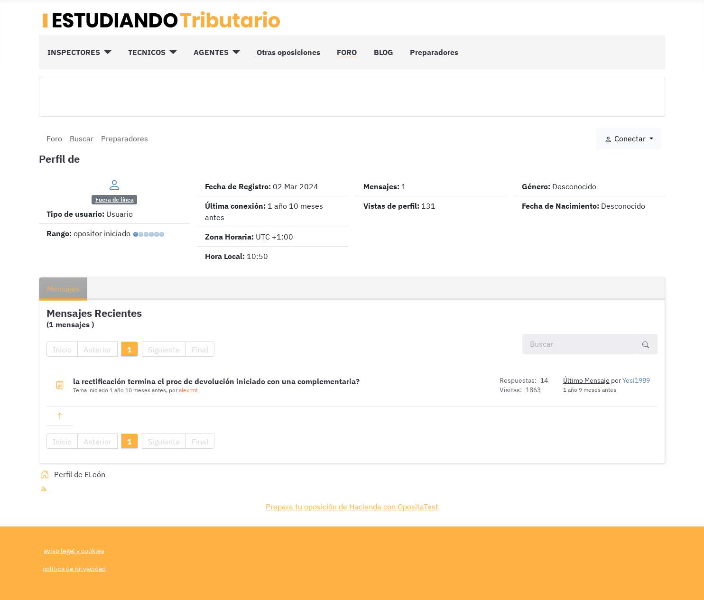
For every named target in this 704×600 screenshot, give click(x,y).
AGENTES (211, 52)
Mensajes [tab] (63, 289)
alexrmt (188, 390)
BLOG (383, 52)
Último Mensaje (586, 380)
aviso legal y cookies (74, 550)
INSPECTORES (73, 52)
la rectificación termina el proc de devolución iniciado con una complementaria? (216, 381)
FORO (347, 52)
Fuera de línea (114, 199)
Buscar (81, 138)
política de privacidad (74, 568)
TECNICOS (147, 52)
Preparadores (434, 52)
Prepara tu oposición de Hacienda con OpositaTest (352, 506)
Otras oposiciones (288, 52)
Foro (54, 138)
